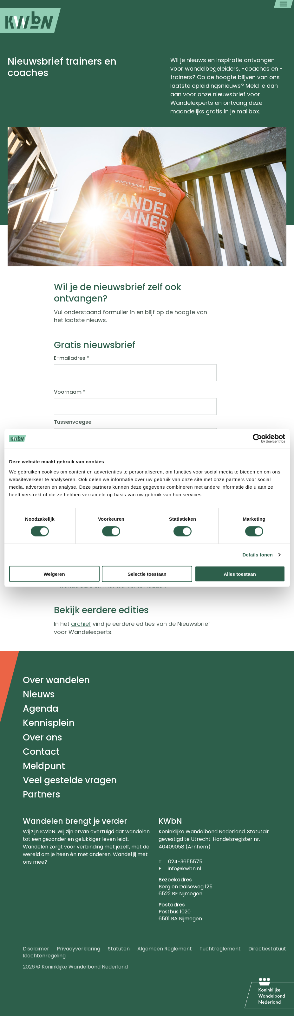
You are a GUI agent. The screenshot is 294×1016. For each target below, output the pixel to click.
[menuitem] (30, 20)
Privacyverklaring (78, 948)
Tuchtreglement (220, 948)
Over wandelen (56, 680)
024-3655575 (185, 861)
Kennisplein (49, 723)
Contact (41, 752)
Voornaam (69, 392)
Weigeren (54, 573)
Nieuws (39, 694)
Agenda (40, 708)
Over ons (42, 737)
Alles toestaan (240, 573)
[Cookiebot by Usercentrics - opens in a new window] (257, 438)
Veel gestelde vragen (70, 780)
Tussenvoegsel (73, 422)
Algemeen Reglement (164, 948)
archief (81, 624)
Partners (41, 794)
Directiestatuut (267, 948)
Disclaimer (36, 948)
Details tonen (258, 554)
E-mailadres (71, 358)
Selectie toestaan (147, 573)
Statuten (119, 948)
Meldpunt (44, 766)
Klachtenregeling (44, 955)
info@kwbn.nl (184, 868)
